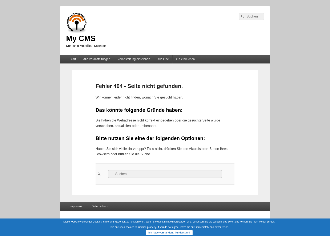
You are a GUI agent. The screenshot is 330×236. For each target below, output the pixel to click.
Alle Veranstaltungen (96, 59)
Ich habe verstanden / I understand (169, 232)
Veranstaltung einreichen (134, 59)
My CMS (81, 38)
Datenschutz (100, 206)
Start (73, 59)
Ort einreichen (185, 59)
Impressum (77, 206)
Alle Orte (163, 59)
